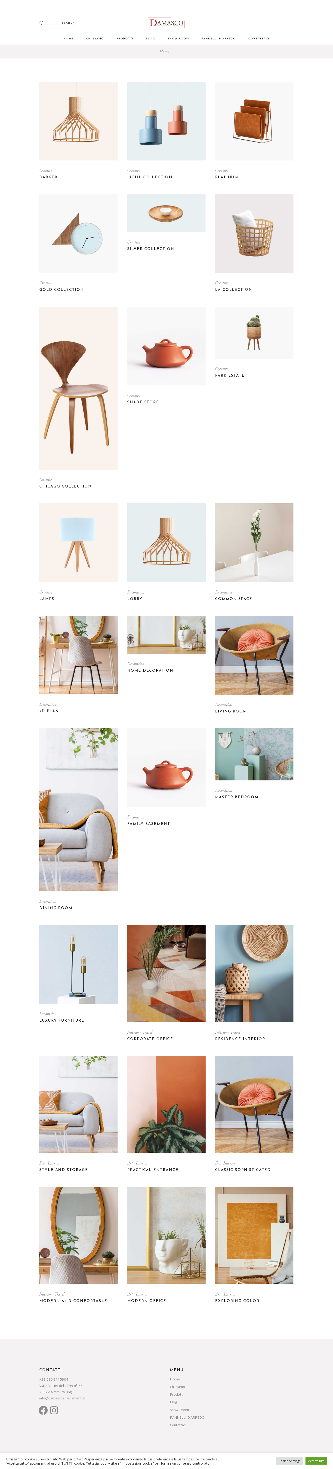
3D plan (49, 711)
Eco (42, 1163)
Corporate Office (150, 1039)
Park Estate (230, 376)
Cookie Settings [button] (289, 1461)
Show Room (179, 1409)
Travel (147, 1032)
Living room (231, 711)
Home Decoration (150, 671)
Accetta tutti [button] (316, 1461)
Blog (173, 1402)
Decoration (135, 592)
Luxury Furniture (61, 1021)
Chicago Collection (65, 486)
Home (175, 1379)
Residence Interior (240, 1039)
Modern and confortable (73, 1301)
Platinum (226, 177)
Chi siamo (177, 1386)
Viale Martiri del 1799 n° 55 (61, 1385)
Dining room (55, 908)
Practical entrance (153, 1170)
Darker (48, 177)
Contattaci (178, 1425)
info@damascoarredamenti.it (62, 1398)
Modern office (146, 1301)
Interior (133, 1032)
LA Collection (233, 290)
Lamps (46, 599)
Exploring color (237, 1301)
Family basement (148, 824)
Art (130, 1163)
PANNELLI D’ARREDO (187, 1417)
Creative (45, 170)
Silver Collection (150, 249)
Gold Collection (61, 290)
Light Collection (150, 177)
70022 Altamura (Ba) (55, 1391)
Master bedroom (237, 797)
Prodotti (176, 1394)
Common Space (233, 599)
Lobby (135, 599)
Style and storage (63, 1170)
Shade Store (143, 402)
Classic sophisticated (243, 1170)
